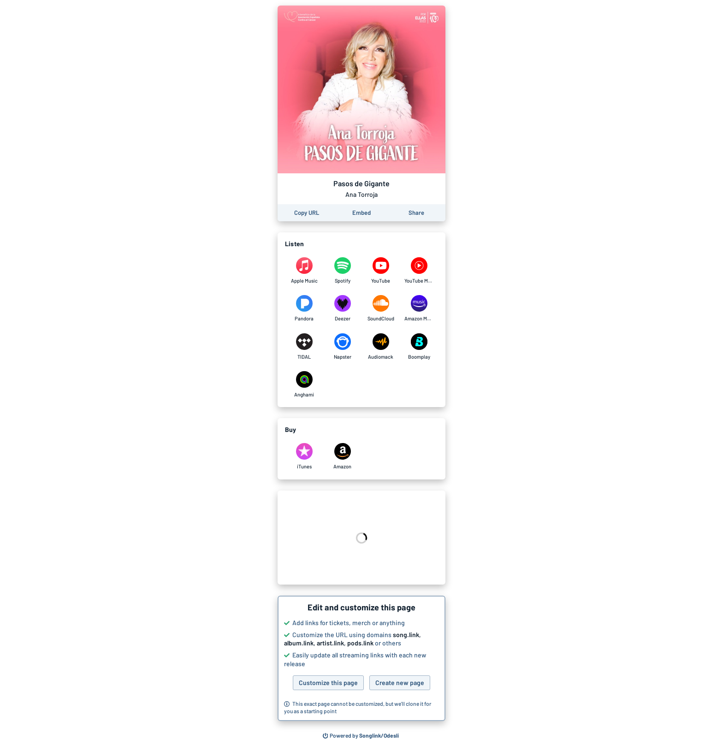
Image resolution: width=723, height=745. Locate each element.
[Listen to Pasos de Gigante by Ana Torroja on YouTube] (381, 271)
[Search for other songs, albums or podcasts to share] (361, 735)
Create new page (399, 682)
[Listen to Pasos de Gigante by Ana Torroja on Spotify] (342, 271)
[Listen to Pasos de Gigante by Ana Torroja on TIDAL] (304, 347)
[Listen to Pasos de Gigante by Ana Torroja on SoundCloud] (381, 308)
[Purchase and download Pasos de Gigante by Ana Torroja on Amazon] (342, 456)
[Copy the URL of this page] (307, 212)
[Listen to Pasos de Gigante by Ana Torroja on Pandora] (304, 308)
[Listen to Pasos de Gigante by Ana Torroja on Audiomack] (381, 347)
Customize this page (328, 682)
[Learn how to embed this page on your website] (361, 212)
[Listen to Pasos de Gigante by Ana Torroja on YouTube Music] (419, 271)
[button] (361, 658)
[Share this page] (416, 212)
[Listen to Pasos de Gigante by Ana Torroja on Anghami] (304, 384)
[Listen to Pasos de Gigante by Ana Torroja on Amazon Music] (419, 308)
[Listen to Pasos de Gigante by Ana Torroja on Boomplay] (419, 347)
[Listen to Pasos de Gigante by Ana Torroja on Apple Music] (304, 271)
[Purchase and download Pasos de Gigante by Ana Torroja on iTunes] (304, 456)
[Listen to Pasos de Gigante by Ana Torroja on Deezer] (342, 308)
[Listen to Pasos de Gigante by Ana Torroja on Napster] (342, 347)
